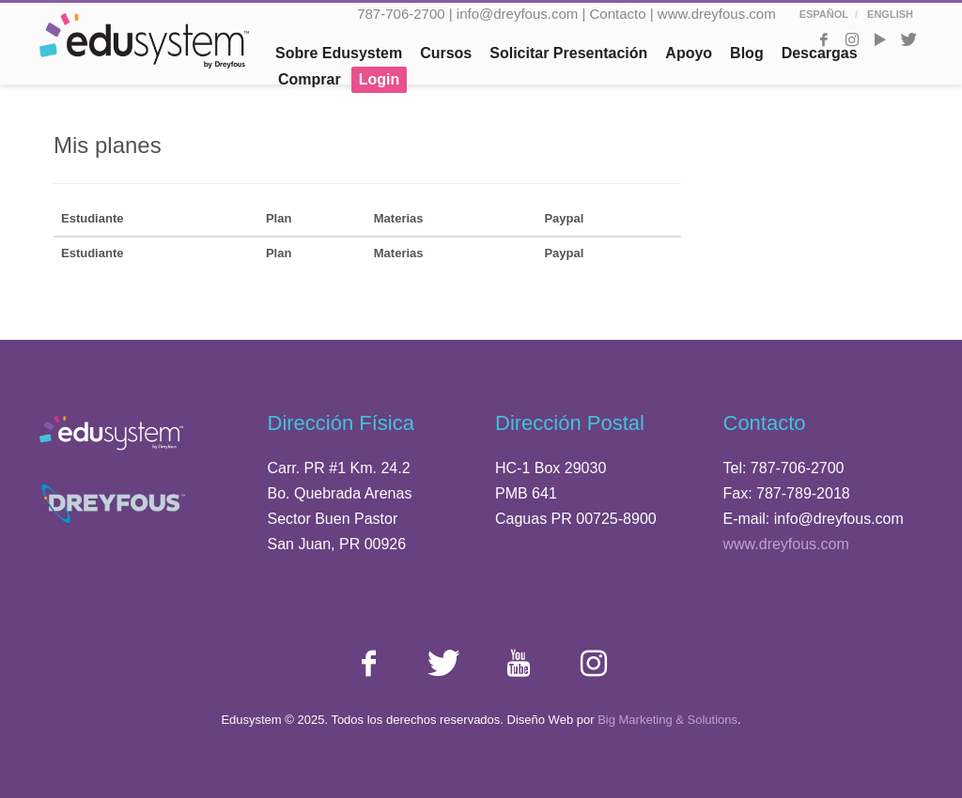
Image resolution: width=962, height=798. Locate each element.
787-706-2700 (400, 14)
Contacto (618, 14)
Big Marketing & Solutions (667, 720)
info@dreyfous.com (517, 14)
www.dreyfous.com (717, 14)
